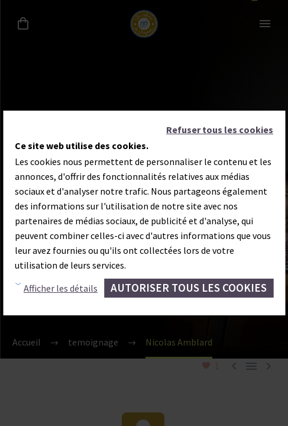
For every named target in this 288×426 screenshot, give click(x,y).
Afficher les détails (61, 288)
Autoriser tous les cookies (189, 287)
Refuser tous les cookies (219, 129)
